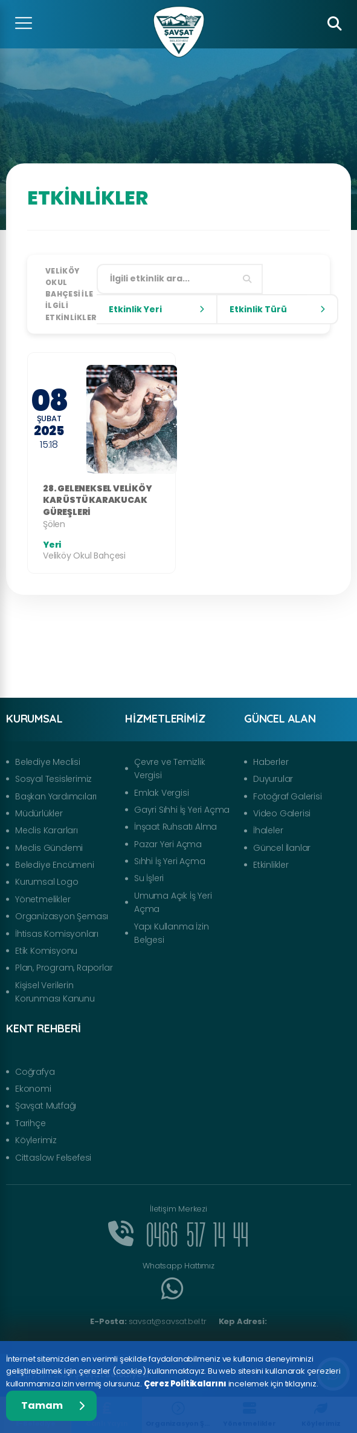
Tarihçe (30, 1123)
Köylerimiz (36, 1140)
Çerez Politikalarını (185, 1383)
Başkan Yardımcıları (56, 796)
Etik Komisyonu (46, 951)
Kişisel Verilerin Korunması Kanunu (55, 992)
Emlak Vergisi (161, 793)
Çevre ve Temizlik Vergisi (169, 768)
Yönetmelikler (42, 899)
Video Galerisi (281, 813)
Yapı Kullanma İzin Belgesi (171, 933)
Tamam (53, 1405)
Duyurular (273, 779)
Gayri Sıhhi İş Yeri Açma (182, 810)
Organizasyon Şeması (61, 916)
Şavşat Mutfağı (45, 1106)
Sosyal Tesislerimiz (53, 779)
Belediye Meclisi (47, 762)
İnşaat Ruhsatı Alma (175, 827)
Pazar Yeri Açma (168, 844)
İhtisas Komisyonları (56, 934)
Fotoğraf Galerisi (287, 796)
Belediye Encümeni (54, 865)
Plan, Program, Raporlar (63, 968)
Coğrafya (34, 1072)
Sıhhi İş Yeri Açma (169, 861)
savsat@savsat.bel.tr (148, 1321)
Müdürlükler (39, 813)
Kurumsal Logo (46, 882)
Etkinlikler (271, 865)
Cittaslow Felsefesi (53, 1158)
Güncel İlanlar (281, 848)
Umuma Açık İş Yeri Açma (172, 902)
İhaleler (268, 830)
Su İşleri (149, 878)
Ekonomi (33, 1089)
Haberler (270, 762)
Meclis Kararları (46, 830)
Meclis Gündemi (49, 848)
